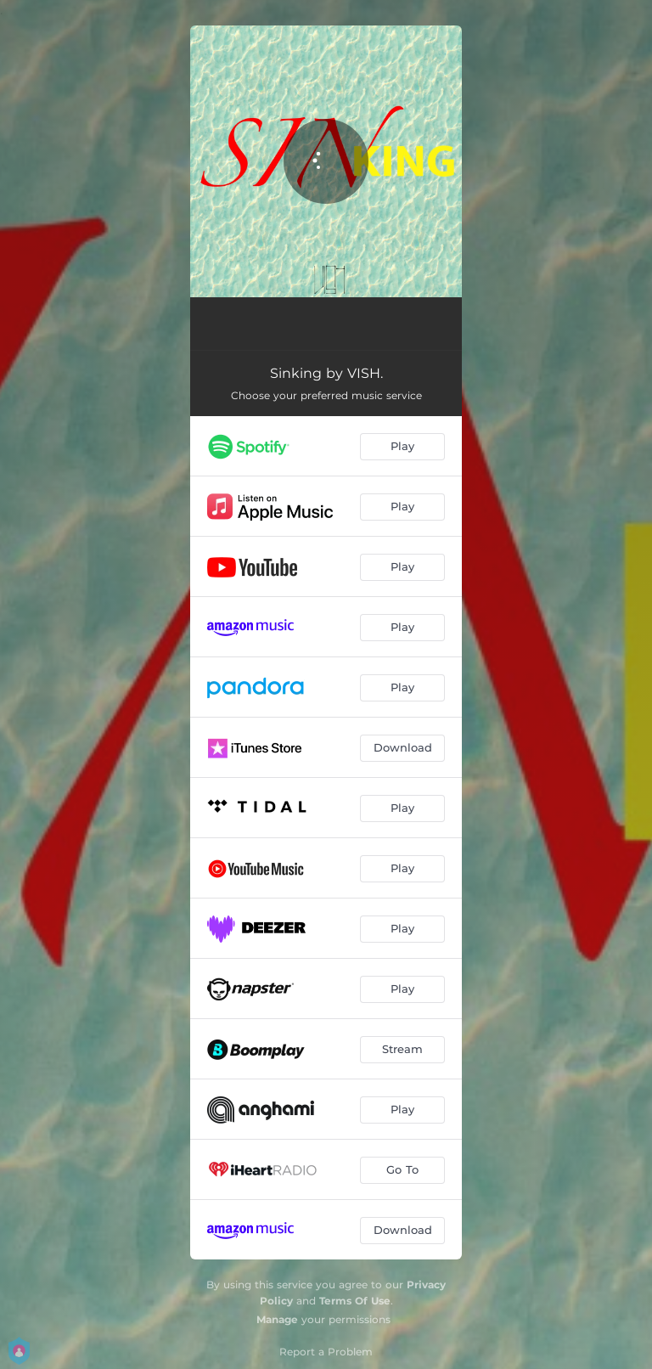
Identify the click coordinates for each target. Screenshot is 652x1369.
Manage (277, 1319)
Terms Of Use (355, 1300)
